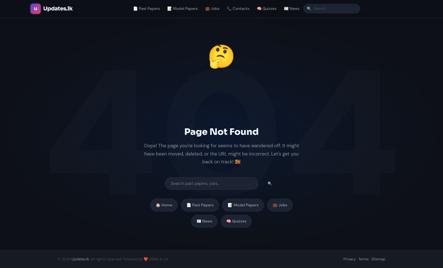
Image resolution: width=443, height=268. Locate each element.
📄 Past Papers (146, 8)
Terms (364, 259)
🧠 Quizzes (267, 8)
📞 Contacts (238, 8)
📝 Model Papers (182, 8)
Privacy (350, 259)
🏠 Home (164, 205)
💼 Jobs (212, 8)
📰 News (291, 8)
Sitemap (378, 259)
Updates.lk (80, 259)
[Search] (331, 8)
